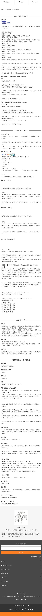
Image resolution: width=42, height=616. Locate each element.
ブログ (4, 596)
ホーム (2, 9)
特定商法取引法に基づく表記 (33, 596)
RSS (19, 596)
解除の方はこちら (36, 556)
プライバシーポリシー (21, 599)
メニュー (7, 2)
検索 (21, 2)
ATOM (23, 596)
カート (35, 2)
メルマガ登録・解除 (11, 596)
